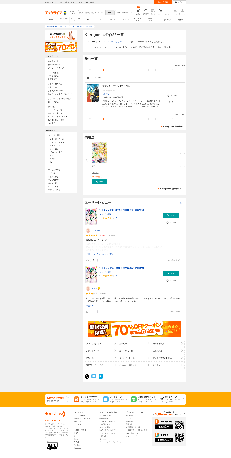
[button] (99, 181)
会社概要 (129, 415)
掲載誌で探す (53, 183)
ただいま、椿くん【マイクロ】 (115, 42)
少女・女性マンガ (75, 19)
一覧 (181, 203)
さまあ (94, 288)
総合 (51, 20)
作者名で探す (53, 180)
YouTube (77, 445)
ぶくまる (51, 123)
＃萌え (111, 254)
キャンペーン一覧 (55, 110)
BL (88, 19)
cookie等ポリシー (133, 433)
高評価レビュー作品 (56, 120)
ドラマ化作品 (53, 76)
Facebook (78, 448)
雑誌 (51, 155)
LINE (76, 433)
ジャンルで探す (54, 170)
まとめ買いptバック (56, 91)
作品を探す (103, 418)
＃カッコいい (102, 254)
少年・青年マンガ (63, 19)
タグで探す (52, 173)
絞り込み (73, 13)
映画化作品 (52, 79)
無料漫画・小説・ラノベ (84, 418)
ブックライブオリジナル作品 (59, 99)
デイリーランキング (56, 68)
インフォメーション (107, 433)
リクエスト (103, 439)
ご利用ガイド (181, 20)
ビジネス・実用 (56, 152)
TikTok (76, 442)
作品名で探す (53, 177)
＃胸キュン (91, 254)
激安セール (52, 87)
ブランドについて (133, 418)
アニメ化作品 (53, 73)
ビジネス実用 (137, 19)
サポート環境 (104, 427)
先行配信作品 (53, 102)
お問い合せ (103, 436)
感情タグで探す (54, 190)
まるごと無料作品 (55, 84)
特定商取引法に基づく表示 (136, 430)
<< (90, 70)
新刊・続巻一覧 (54, 65)
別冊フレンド (97, 165)
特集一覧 (51, 107)
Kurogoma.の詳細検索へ (174, 126)
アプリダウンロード (107, 421)
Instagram (78, 439)
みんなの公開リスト (56, 113)
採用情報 (129, 421)
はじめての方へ (169, 20)
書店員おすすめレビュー (57, 117)
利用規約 (129, 424)
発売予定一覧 (53, 61)
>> (180, 70)
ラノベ (113, 20)
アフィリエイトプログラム (110, 442)
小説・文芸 (125, 20)
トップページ (79, 415)
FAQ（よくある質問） (108, 430)
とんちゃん (96, 230)
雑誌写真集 (150, 19)
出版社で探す (53, 186)
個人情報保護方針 (133, 427)
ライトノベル (55, 145)
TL (100, 20)
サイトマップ (131, 436)
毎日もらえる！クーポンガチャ (60, 94)
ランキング (78, 424)
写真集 (52, 159)
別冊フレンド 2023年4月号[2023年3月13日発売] (121, 210)
